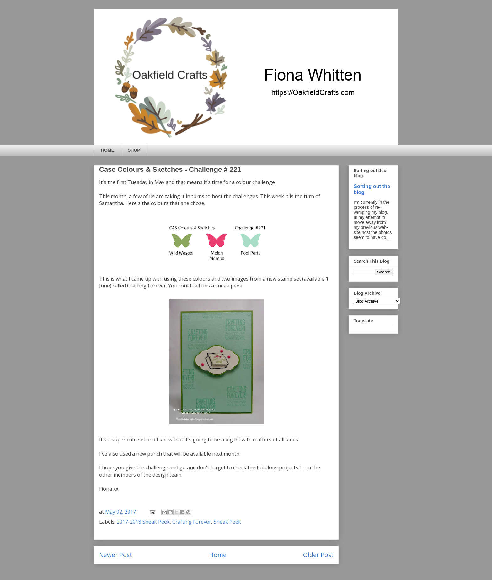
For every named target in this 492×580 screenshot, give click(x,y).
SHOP (134, 150)
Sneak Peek (227, 521)
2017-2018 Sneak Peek (143, 521)
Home (218, 555)
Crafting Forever (191, 521)
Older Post (318, 555)
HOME (107, 150)
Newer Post (115, 555)
